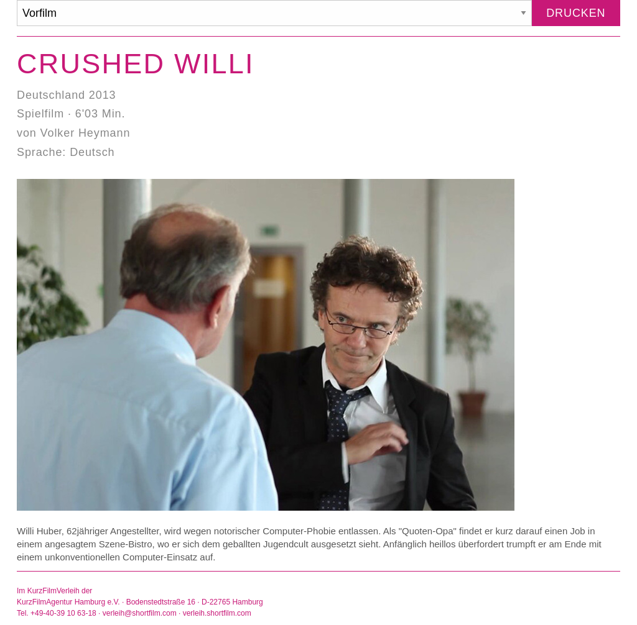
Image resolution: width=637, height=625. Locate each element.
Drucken (575, 13)
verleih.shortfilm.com (217, 613)
